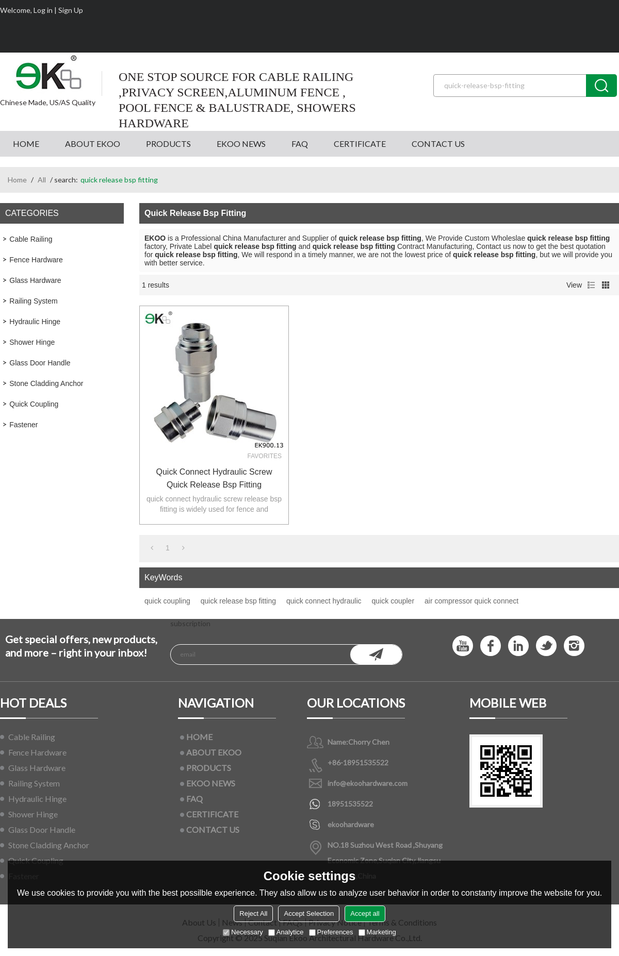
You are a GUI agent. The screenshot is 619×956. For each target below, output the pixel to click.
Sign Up (70, 10)
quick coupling (167, 601)
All (42, 179)
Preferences (331, 932)
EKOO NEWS (241, 143)
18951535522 (350, 803)
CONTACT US (438, 143)
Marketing (377, 932)
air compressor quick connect (471, 601)
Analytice (286, 932)
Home (17, 179)
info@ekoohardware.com (368, 783)
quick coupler (393, 601)
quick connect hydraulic (324, 601)
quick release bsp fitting (238, 601)
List (591, 285)
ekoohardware (351, 824)
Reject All (253, 913)
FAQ (299, 143)
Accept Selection (309, 913)
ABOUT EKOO (92, 143)
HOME (26, 143)
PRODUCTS (168, 143)
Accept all (364, 913)
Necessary (243, 932)
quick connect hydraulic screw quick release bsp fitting (214, 478)
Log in (43, 10)
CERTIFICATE (360, 143)
